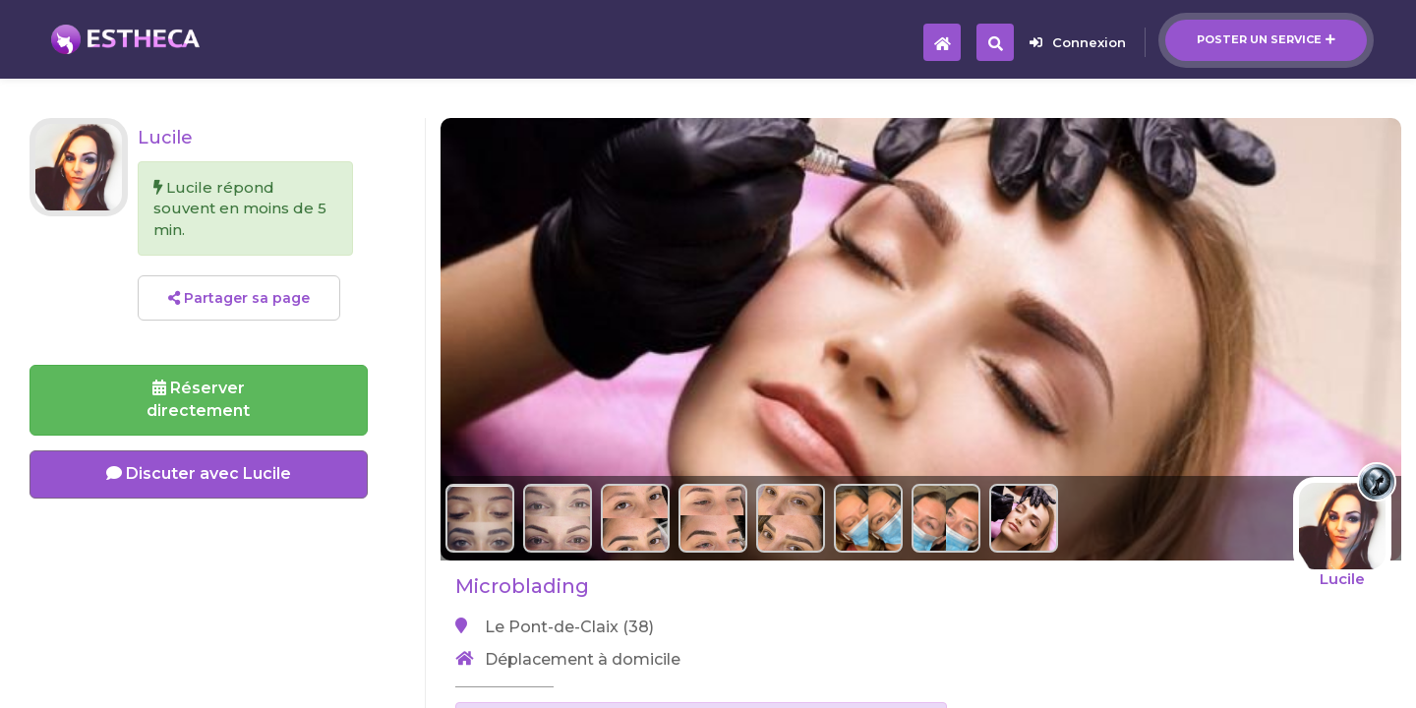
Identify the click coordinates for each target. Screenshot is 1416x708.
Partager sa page (239, 298)
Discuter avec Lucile (198, 473)
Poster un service (1266, 39)
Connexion (1078, 42)
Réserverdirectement (198, 399)
